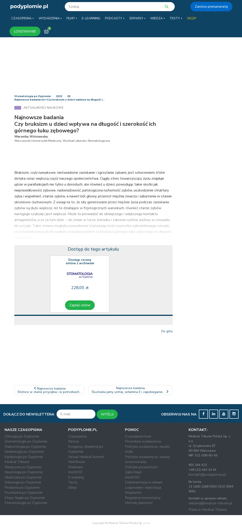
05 (68, 96)
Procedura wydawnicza (143, 441)
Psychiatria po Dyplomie (23, 492)
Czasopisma (77, 436)
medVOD (75, 472)
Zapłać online (79, 305)
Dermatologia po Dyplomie (26, 441)
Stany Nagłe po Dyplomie (25, 498)
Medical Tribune (17, 462)
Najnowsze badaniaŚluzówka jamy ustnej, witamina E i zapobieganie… (131, 390)
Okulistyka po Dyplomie (23, 477)
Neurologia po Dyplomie (24, 472)
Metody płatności (138, 503)
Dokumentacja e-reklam (143, 482)
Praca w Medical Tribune (208, 509)
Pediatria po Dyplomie (22, 487)
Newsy (73, 441)
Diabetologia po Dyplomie (25, 446)
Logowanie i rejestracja (143, 487)
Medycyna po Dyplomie (23, 467)
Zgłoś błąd (133, 472)
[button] (22, 18)
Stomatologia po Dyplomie (32, 96)
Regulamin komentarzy (143, 498)
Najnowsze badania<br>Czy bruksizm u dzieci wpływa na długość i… (59, 99)
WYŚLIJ (107, 414)
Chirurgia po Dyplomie (22, 436)
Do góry (167, 331)
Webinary (75, 467)
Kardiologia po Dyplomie (24, 457)
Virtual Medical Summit (86, 457)
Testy (72, 482)
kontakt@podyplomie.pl (207, 474)
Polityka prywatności (141, 467)
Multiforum (76, 462)
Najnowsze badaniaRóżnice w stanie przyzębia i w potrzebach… (49, 390)
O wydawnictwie (138, 436)
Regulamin (133, 492)
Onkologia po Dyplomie (23, 482)
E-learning (76, 477)
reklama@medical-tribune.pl (210, 503)
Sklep (72, 487)
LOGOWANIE (25, 31)
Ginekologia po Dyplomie (24, 451)
